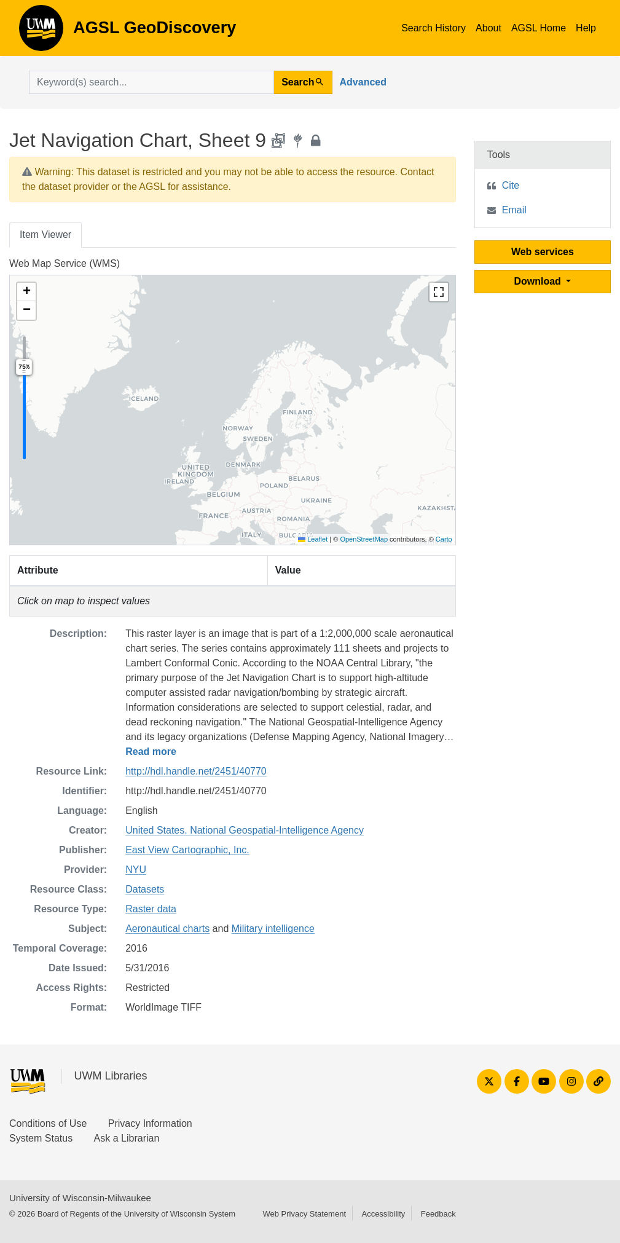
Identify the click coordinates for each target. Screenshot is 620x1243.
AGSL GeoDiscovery (41, 31)
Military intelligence (273, 928)
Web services (542, 252)
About (488, 28)
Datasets (144, 889)
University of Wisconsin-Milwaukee (80, 1198)
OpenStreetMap (364, 539)
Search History (433, 28)
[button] (26, 292)
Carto (444, 539)
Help (586, 28)
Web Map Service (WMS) (64, 263)
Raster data (150, 909)
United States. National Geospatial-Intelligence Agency (244, 830)
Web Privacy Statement (304, 1213)
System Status (41, 1138)
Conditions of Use (48, 1123)
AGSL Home (538, 28)
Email (514, 210)
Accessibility (383, 1213)
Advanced (363, 82)
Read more (150, 751)
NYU (135, 869)
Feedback (438, 1213)
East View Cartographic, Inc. (187, 850)
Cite (510, 185)
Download (538, 281)
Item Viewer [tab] (45, 234)
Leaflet (313, 539)
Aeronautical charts (167, 928)
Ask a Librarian (127, 1138)
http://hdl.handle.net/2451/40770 (196, 771)
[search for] (151, 82)
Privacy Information (150, 1123)
